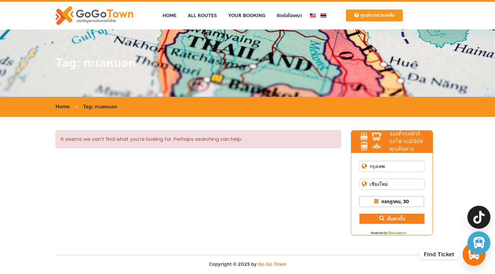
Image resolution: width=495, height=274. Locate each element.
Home (169, 15)
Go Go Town (272, 264)
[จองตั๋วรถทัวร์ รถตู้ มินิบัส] (478, 242)
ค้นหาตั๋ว (392, 219)
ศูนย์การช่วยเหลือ (374, 15)
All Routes (202, 15)
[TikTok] (478, 217)
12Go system (397, 233)
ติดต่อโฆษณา (289, 15)
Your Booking (247, 15)
